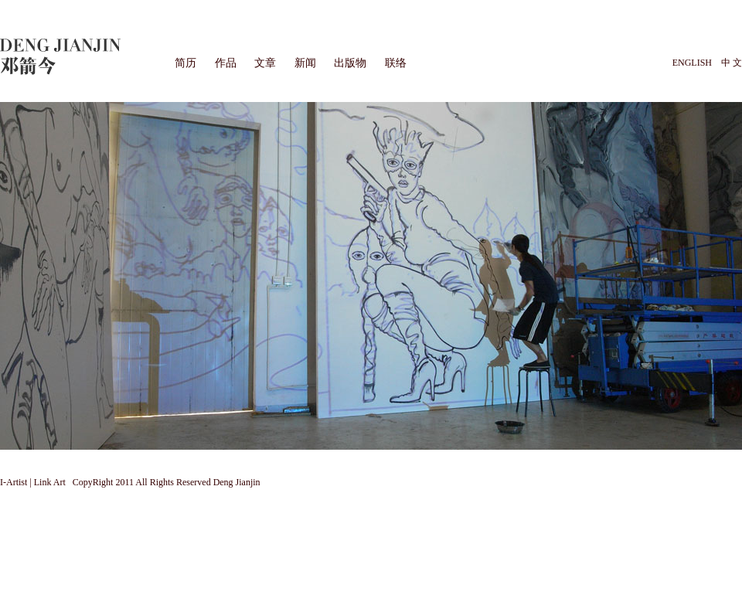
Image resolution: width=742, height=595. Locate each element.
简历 (185, 63)
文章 (265, 63)
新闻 (305, 63)
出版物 (350, 63)
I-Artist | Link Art (34, 482)
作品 (226, 63)
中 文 (731, 62)
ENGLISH (692, 62)
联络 (396, 63)
